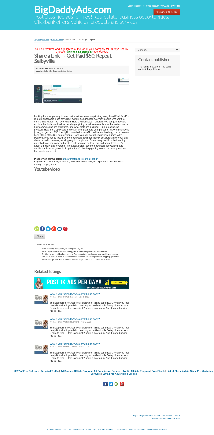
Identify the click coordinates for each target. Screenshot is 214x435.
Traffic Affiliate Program (136, 371)
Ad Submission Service (107, 371)
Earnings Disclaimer (106, 429)
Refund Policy (91, 429)
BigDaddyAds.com (72, 9)
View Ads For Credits (170, 6)
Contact (177, 416)
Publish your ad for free (166, 12)
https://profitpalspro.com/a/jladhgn (80, 159)
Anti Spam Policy (64, 429)
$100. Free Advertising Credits (120, 374)
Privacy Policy (52, 429)
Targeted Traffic (50, 371)
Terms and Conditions (136, 429)
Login (130, 6)
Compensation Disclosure (157, 429)
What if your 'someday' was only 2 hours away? (75, 294)
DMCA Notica (78, 429)
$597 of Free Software (26, 371)
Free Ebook (158, 371)
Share (40, 236)
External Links (121, 429)
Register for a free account (146, 6)
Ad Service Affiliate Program (76, 371)
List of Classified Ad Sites (181, 371)
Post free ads (167, 416)
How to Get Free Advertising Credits (166, 418)
